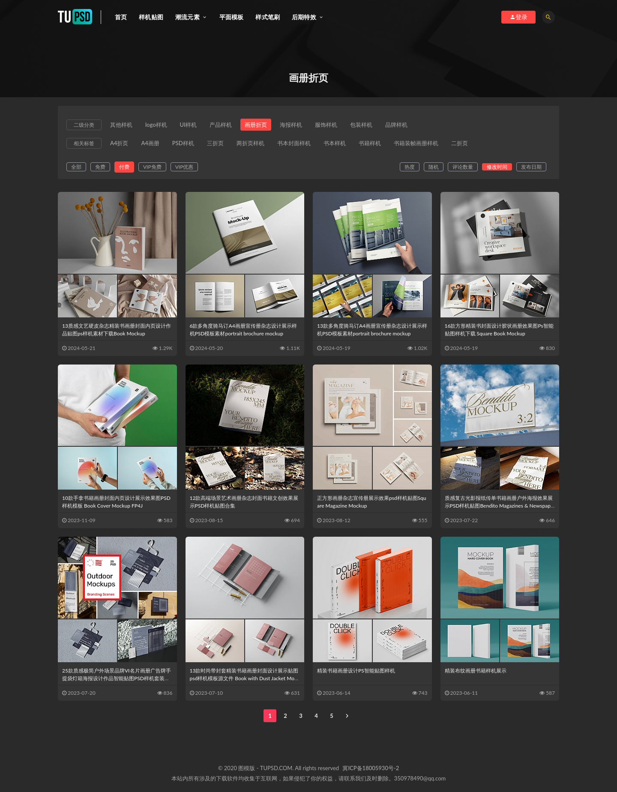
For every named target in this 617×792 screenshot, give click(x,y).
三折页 (215, 143)
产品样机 (221, 124)
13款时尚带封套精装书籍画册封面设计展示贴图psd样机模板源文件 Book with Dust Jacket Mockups (245, 678)
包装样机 (361, 124)
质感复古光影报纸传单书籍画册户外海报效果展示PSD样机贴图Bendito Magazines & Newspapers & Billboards (499, 506)
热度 (409, 167)
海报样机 (291, 124)
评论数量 (462, 167)
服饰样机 (326, 124)
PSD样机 (183, 143)
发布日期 (531, 167)
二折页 (459, 143)
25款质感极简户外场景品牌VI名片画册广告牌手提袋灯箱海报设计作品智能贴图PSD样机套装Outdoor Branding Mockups (116, 678)
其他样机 (121, 124)
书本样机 (334, 143)
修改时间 (497, 167)
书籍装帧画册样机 (416, 143)
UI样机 (188, 124)
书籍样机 (370, 143)
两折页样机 (250, 143)
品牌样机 (396, 124)
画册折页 (256, 124)
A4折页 (119, 143)
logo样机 (156, 124)
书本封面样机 (294, 143)
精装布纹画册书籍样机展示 (475, 670)
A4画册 (150, 143)
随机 (433, 167)
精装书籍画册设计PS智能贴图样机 (356, 670)
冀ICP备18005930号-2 (370, 768)
